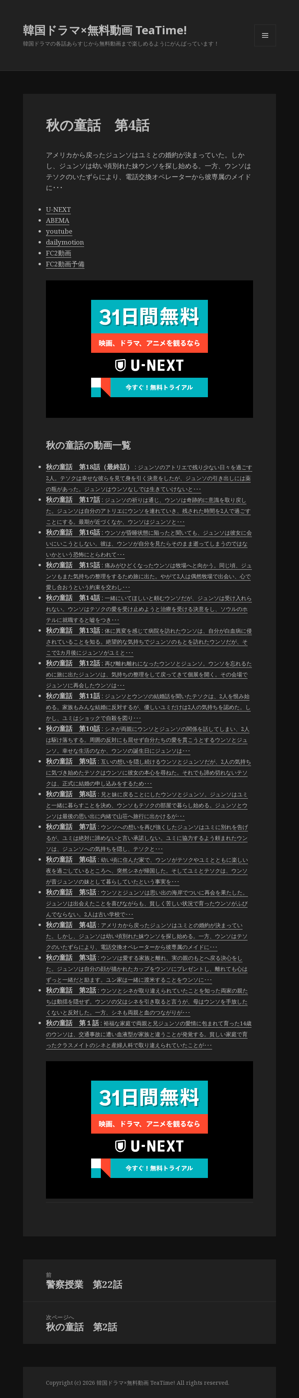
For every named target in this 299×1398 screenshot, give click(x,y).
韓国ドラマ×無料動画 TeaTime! (105, 29)
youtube (59, 231)
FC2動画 (58, 252)
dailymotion (65, 242)
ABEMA (57, 220)
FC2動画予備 (65, 263)
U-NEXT (58, 209)
